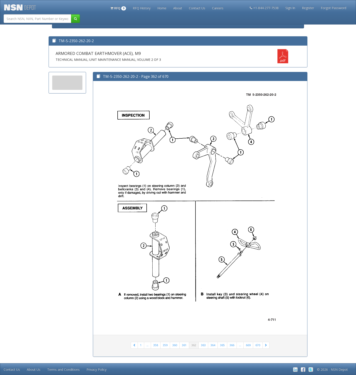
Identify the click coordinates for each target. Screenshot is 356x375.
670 (257, 345)
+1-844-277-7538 (264, 8)
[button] (118, 7)
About (177, 8)
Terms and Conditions (63, 369)
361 (184, 345)
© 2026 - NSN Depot (332, 369)
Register (308, 8)
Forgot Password (333, 8)
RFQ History (142, 8)
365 (222, 345)
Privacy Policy (96, 369)
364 (212, 345)
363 (203, 345)
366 (232, 345)
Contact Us (197, 8)
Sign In (290, 8)
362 (193, 345)
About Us (33, 369)
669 (248, 345)
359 (165, 345)
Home (161, 8)
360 (174, 345)
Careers (217, 8)
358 (155, 345)
